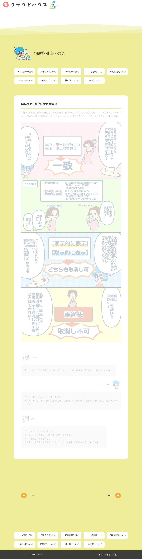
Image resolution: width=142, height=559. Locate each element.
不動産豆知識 (71, 71)
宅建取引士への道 (48, 80)
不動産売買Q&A (48, 71)
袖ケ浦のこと (71, 80)
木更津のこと (94, 80)
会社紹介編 (25, 80)
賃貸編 (94, 71)
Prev (28, 495)
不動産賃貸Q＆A (117, 71)
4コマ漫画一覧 (24, 71)
